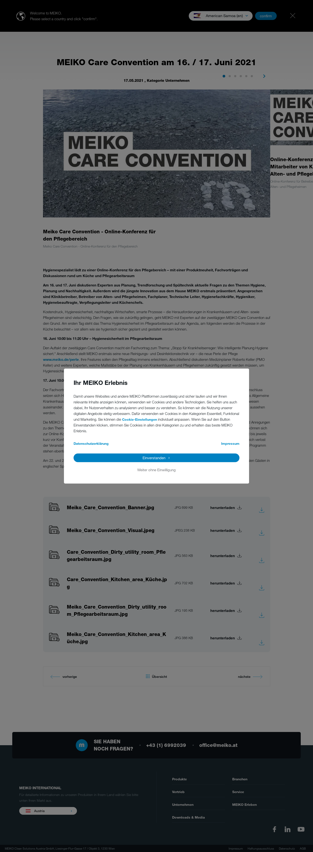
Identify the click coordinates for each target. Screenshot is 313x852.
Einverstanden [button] (154, 458)
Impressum (230, 443)
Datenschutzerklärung (91, 443)
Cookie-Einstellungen (139, 419)
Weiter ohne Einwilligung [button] (156, 470)
